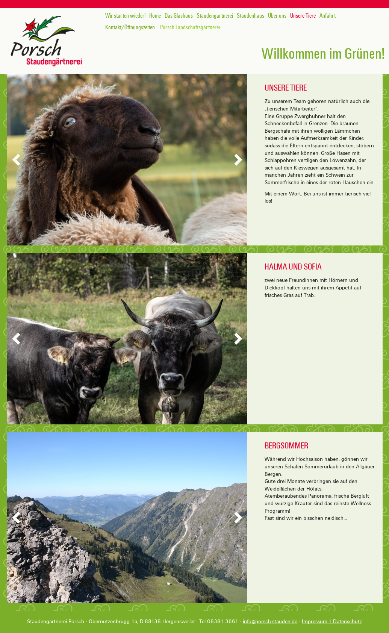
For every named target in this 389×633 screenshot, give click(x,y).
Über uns (277, 15)
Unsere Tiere (303, 15)
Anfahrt (327, 15)
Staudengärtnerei (215, 15)
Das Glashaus (179, 15)
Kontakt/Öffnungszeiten (130, 27)
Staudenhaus (250, 15)
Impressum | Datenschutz (332, 621)
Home (155, 15)
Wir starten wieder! (125, 15)
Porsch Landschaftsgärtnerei (190, 27)
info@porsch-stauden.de (270, 621)
